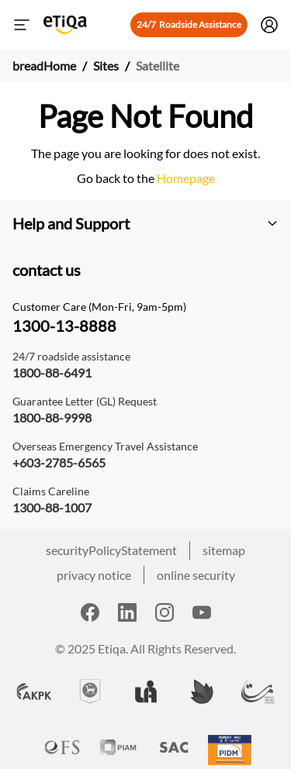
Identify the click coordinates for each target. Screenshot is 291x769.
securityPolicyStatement (111, 550)
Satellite (157, 65)
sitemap (224, 550)
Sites (106, 65)
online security (196, 574)
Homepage (184, 178)
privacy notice (94, 574)
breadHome (44, 65)
